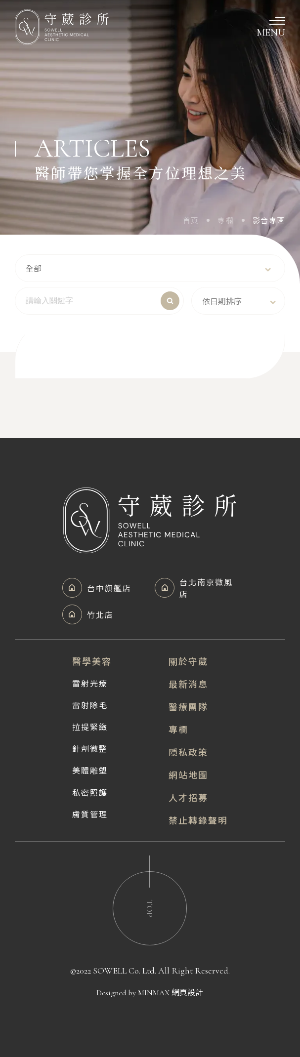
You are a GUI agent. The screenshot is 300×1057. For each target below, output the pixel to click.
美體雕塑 (90, 770)
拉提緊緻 (90, 726)
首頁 (191, 220)
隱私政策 (188, 751)
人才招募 (188, 797)
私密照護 (90, 792)
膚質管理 (90, 814)
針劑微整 (90, 748)
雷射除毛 (90, 705)
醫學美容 (92, 660)
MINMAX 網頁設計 (170, 993)
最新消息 (188, 683)
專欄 (225, 220)
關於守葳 (188, 660)
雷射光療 (90, 683)
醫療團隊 (188, 706)
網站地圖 (188, 774)
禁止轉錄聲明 (198, 819)
